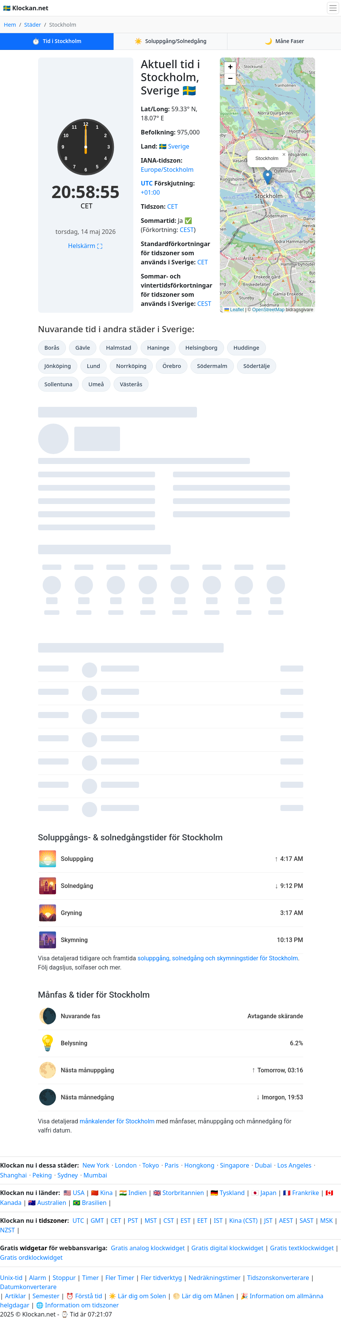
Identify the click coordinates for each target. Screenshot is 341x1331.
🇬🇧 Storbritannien (178, 1193)
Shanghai (13, 1175)
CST (168, 1220)
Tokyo (150, 1165)
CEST (187, 230)
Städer (32, 24)
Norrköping (131, 366)
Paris (172, 1165)
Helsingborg (201, 347)
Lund (93, 366)
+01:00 (150, 192)
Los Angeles (294, 1165)
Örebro (171, 366)
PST (133, 1220)
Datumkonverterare (28, 1287)
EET (202, 1220)
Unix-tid (11, 1277)
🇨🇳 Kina (102, 1193)
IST (218, 1220)
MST (150, 1220)
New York (95, 1165)
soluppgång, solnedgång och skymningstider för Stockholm (218, 958)
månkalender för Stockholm (117, 1121)
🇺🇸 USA (74, 1193)
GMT (97, 1220)
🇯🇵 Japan (264, 1193)
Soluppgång (170, 41)
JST (268, 1220)
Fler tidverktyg (162, 1277)
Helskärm (85, 246)
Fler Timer (120, 1277)
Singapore (234, 1165)
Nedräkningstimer (215, 1277)
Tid (57, 41)
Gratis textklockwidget (302, 1248)
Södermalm (212, 366)
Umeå (96, 384)
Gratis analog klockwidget (148, 1248)
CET (86, 205)
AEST (286, 1220)
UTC (147, 183)
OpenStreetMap (268, 309)
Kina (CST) (243, 1220)
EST (186, 1220)
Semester (45, 1296)
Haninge (158, 347)
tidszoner (53, 1220)
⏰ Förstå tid (84, 1296)
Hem (10, 24)
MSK (326, 1220)
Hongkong (199, 1165)
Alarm (37, 1277)
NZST (7, 1230)
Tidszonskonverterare (279, 1277)
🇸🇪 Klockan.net (25, 8)
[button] (267, 177)
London (125, 1165)
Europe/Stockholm (167, 169)
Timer (90, 1277)
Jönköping (58, 366)
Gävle (82, 347)
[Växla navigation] (333, 8)
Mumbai (95, 1175)
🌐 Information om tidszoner (77, 1305)
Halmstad (118, 347)
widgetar (33, 1248)
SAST (306, 1220)
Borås (52, 347)
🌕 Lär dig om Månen (203, 1296)
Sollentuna (59, 384)
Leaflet (234, 309)
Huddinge (246, 347)
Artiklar (15, 1296)
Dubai (263, 1165)
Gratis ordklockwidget (31, 1257)
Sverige (178, 146)
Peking (42, 1175)
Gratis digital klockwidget (227, 1248)
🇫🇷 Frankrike (301, 1193)
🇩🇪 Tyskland (228, 1193)
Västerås (131, 384)
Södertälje (256, 366)
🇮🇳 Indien (133, 1193)
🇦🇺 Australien (47, 1202)
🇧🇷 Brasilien (90, 1202)
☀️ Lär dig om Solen (137, 1296)
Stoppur (64, 1277)
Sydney (68, 1175)
